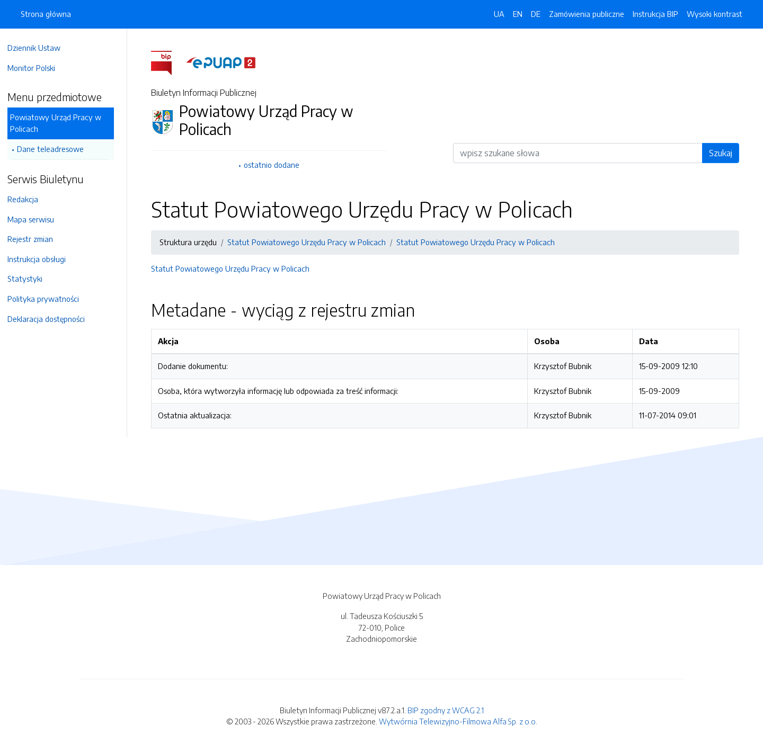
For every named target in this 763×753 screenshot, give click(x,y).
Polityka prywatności (48, 298)
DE (535, 14)
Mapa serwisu (36, 219)
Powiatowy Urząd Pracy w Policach (61, 122)
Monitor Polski (36, 68)
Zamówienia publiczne (586, 14)
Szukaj (723, 153)
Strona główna (46, 14)
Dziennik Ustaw (39, 47)
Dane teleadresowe (55, 149)
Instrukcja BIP (655, 14)
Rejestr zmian (35, 239)
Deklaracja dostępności (51, 319)
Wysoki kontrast (714, 14)
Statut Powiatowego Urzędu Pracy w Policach (309, 242)
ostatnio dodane (274, 164)
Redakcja (28, 199)
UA (499, 14)
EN (517, 14)
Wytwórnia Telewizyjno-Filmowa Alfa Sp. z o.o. (458, 721)
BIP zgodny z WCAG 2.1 (445, 710)
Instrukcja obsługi (42, 259)
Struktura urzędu (190, 242)
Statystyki (30, 278)
